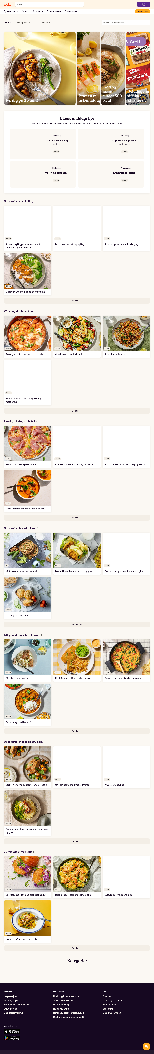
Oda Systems (112, 1012)
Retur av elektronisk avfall (68, 1012)
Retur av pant (61, 1008)
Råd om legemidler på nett (70, 1017)
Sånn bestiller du (63, 1000)
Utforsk (7, 22)
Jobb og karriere (112, 1000)
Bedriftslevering (13, 1012)
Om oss (107, 996)
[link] (27, 228)
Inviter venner (111, 1004)
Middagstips (11, 1000)
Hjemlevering (61, 1004)
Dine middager (43, 22)
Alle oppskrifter (24, 22)
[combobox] (51, 4)
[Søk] (17, 4)
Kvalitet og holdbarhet (17, 1004)
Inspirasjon (10, 996)
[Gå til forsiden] (7, 4)
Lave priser (10, 1008)
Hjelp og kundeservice (66, 996)
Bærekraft (108, 1008)
